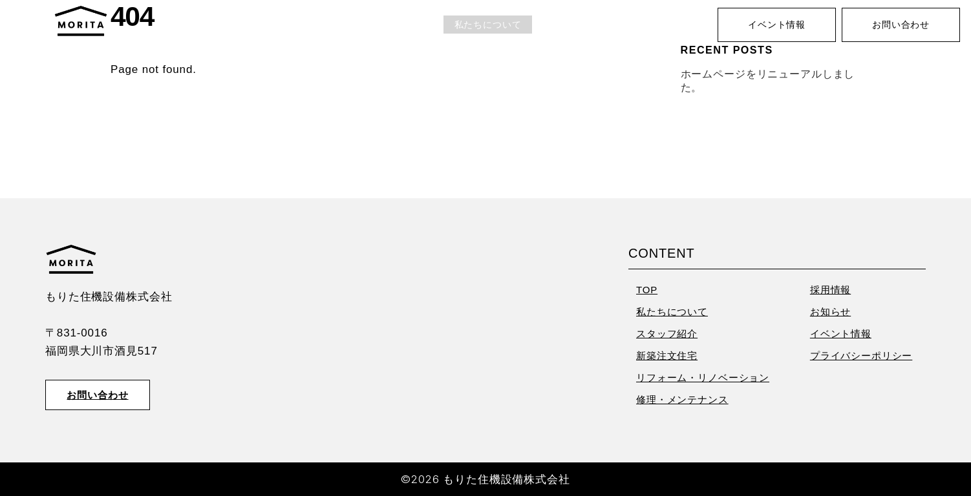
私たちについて (488, 24)
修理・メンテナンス (682, 399)
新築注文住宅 (667, 355)
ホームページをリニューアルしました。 (768, 80)
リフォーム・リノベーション (702, 377)
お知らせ (682, 24)
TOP (422, 24)
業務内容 (562, 24)
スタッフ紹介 (667, 333)
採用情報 (622, 24)
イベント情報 (777, 24)
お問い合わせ (901, 24)
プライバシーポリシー (861, 355)
